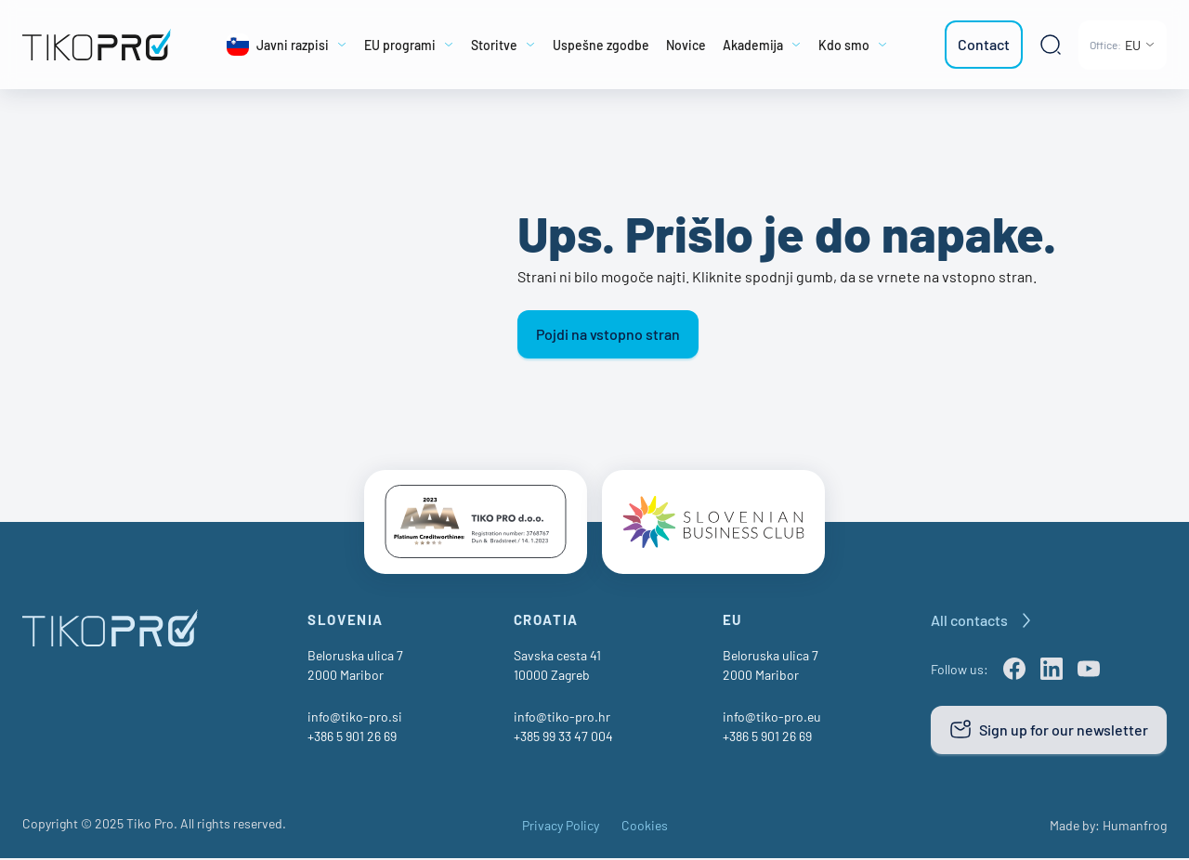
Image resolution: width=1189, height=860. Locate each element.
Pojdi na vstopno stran (608, 334)
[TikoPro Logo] (96, 44)
